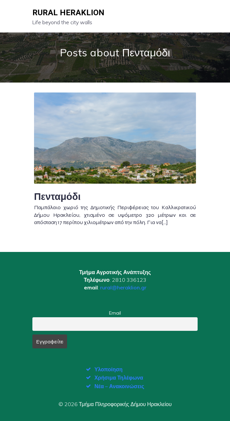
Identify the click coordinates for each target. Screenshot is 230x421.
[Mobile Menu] (192, 16)
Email (115, 313)
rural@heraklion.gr (123, 287)
